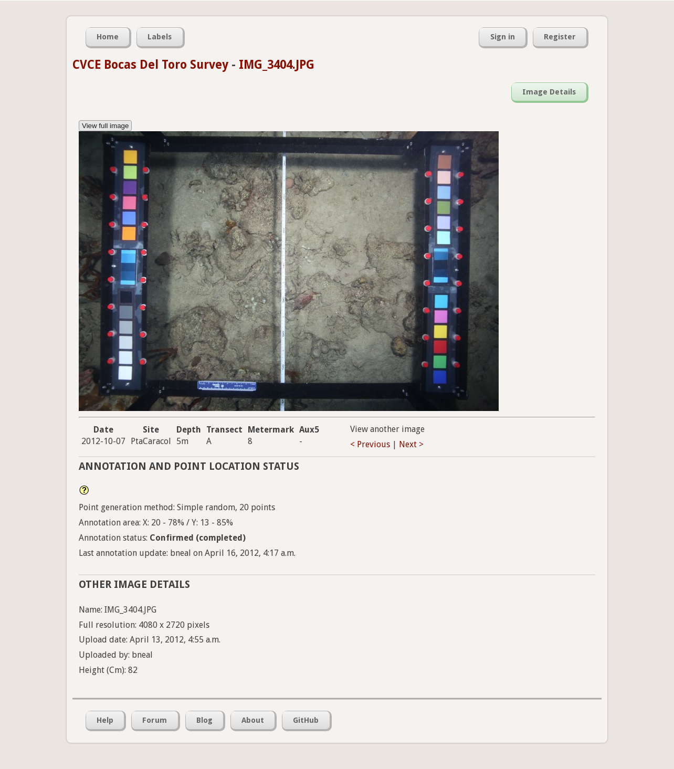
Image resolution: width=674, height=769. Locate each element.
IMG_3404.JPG (276, 64)
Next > (411, 444)
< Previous (370, 444)
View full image (105, 126)
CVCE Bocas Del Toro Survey (150, 64)
